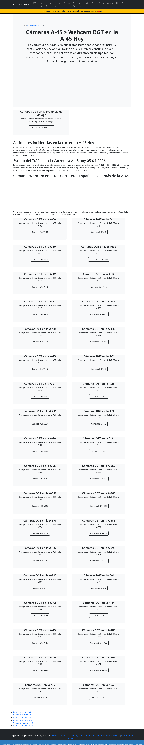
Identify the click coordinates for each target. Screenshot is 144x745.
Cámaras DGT (33, 25)
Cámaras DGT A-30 (40, 451)
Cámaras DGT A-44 (99, 615)
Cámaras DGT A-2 (98, 369)
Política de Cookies (60, 735)
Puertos (102, 3)
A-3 (46, 4)
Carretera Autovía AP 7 (22, 717)
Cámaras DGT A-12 (40, 287)
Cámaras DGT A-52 (99, 697)
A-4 (51, 4)
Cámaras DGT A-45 (40, 643)
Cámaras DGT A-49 (40, 670)
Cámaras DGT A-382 (40, 561)
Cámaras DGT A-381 (98, 533)
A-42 (74, 4)
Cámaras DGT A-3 (98, 424)
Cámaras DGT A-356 (40, 506)
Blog (118, 3)
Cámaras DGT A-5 (40, 697)
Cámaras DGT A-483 (98, 643)
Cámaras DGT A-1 (98, 232)
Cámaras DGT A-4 (98, 588)
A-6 (60, 4)
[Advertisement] (72, 80)
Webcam (110, 3)
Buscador (126, 3)
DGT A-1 (35, 4)
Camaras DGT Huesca (110, 735)
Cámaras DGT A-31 (99, 451)
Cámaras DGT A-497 (98, 670)
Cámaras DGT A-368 (98, 506)
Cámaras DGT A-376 (40, 533)
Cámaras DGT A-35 (40, 478)
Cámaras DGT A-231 (40, 424)
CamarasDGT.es (21, 4)
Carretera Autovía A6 (22, 712)
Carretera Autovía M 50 (23, 725)
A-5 (55, 4)
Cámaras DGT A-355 (98, 478)
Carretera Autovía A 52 (22, 720)
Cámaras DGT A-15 (40, 369)
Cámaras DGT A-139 (98, 341)
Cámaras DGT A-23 (99, 396)
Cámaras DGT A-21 (40, 396)
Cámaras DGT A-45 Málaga (41, 127)
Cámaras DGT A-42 (40, 615)
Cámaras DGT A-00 (40, 232)
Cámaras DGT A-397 (40, 588)
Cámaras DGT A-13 (40, 314)
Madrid (87, 3)
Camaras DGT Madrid (90, 735)
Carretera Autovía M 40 (23, 723)
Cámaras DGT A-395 (98, 561)
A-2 (42, 4)
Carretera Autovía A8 (22, 715)
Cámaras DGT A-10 (40, 259)
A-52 (80, 4)
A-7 (65, 4)
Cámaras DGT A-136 (98, 314)
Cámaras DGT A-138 (40, 341)
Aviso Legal (74, 735)
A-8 (69, 4)
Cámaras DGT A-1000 (99, 259)
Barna (94, 3)
